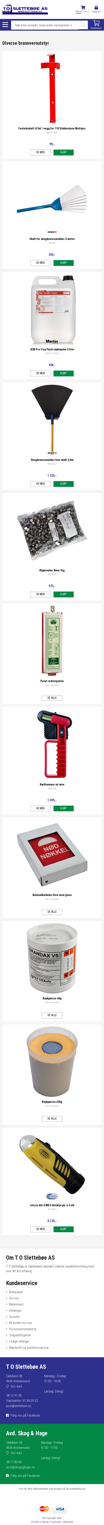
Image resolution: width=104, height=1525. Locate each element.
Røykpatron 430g (52, 1102)
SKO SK (52, 243)
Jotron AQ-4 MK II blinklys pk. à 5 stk (52, 1205)
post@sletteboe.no (18, 1406)
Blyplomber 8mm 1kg (52, 570)
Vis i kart (16, 1386)
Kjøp (63, 152)
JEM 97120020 (52, 353)
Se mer (40, 152)
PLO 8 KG (52, 574)
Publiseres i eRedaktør (62, 1521)
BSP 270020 (52, 132)
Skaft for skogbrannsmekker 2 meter (52, 239)
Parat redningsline (52, 681)
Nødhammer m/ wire (52, 784)
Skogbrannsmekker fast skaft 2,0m (52, 460)
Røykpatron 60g (52, 998)
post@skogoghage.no (20, 1467)
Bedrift (86, 11)
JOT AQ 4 (52, 1209)
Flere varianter (52, 685)
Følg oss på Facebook (25, 1415)
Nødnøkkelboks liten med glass (52, 895)
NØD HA (52, 788)
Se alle (52, 698)
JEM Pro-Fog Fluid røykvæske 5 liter (52, 349)
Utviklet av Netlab (40, 1521)
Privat (78, 11)
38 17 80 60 (14, 1462)
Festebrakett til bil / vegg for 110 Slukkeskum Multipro (52, 128)
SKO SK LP (52, 464)
